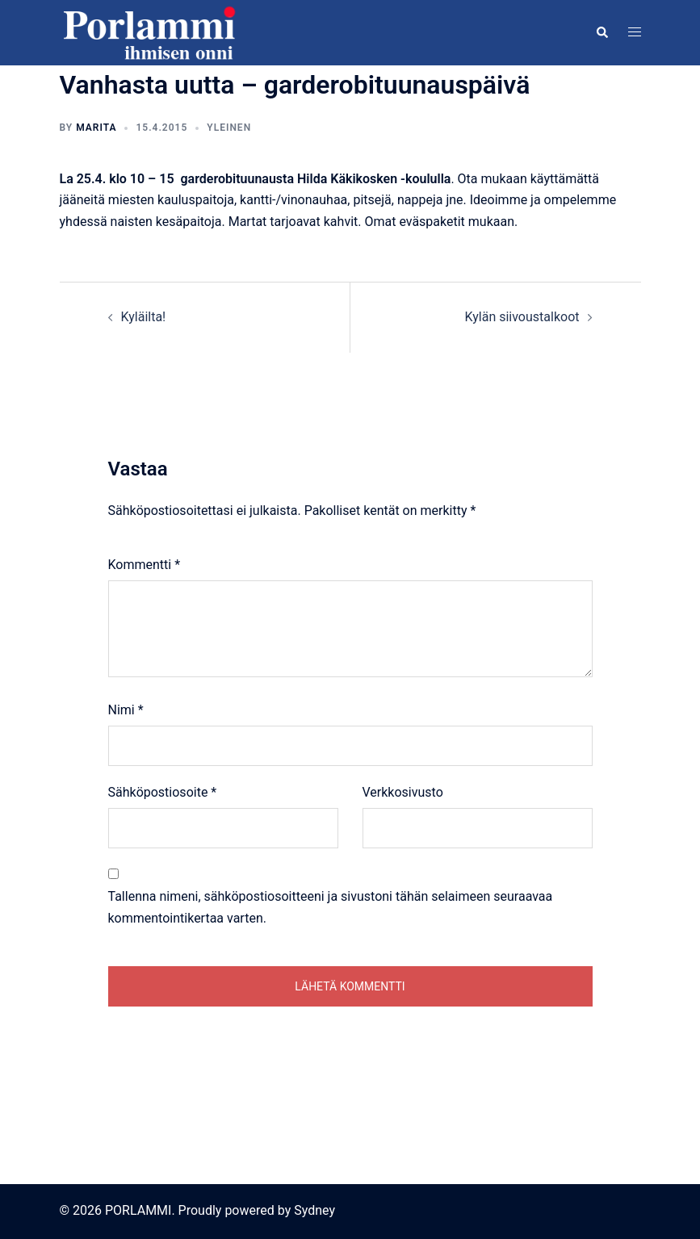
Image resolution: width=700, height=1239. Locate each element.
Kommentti (144, 564)
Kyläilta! (143, 316)
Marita (96, 127)
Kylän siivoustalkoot (522, 316)
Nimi (126, 710)
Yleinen (229, 127)
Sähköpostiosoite (162, 792)
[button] (601, 32)
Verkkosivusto (403, 792)
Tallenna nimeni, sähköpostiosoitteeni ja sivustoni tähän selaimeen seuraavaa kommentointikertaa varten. (330, 907)
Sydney (314, 1210)
